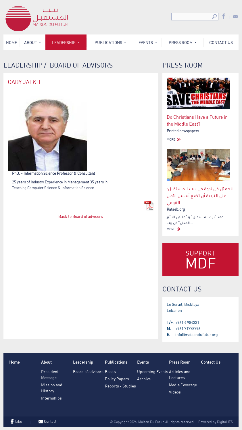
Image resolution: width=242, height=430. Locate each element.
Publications (109, 42)
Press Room (181, 42)
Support (200, 260)
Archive (144, 378)
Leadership (64, 42)
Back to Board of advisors (80, 216)
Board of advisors (88, 371)
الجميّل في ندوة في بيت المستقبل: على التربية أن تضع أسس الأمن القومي (200, 195)
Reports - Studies (120, 385)
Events (146, 42)
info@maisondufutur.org (196, 334)
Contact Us (221, 42)
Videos (175, 391)
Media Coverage (183, 384)
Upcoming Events (152, 371)
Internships (51, 398)
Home (11, 42)
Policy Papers (117, 378)
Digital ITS (225, 422)
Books (110, 371)
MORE (174, 139)
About (31, 42)
